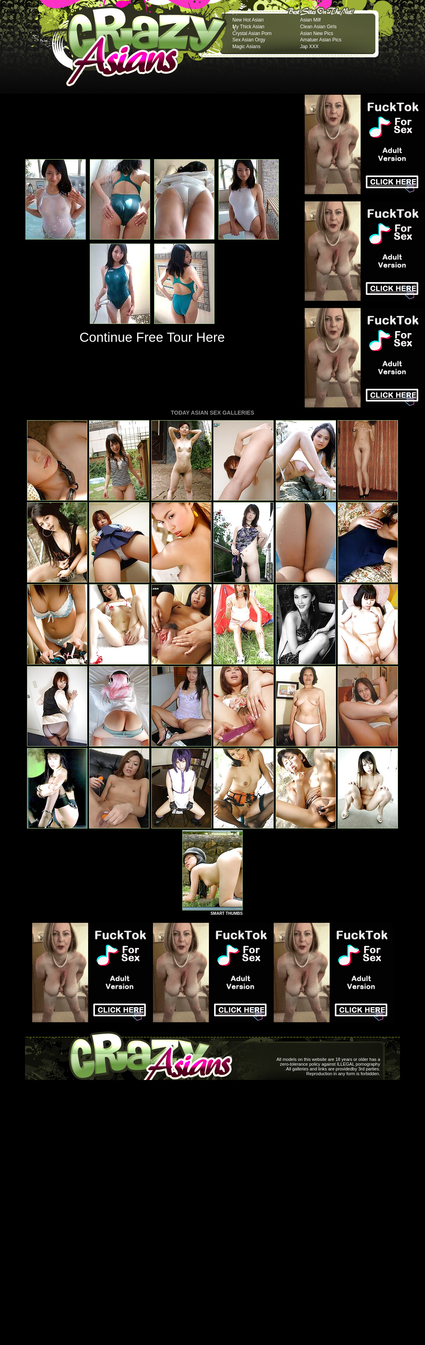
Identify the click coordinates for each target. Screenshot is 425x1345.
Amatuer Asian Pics (320, 40)
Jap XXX (309, 46)
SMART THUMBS (227, 913)
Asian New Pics (316, 33)
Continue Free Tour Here (152, 337)
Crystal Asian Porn (252, 33)
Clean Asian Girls (318, 26)
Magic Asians (246, 46)
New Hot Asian (248, 20)
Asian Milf (310, 20)
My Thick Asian (248, 26)
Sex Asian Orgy (248, 40)
